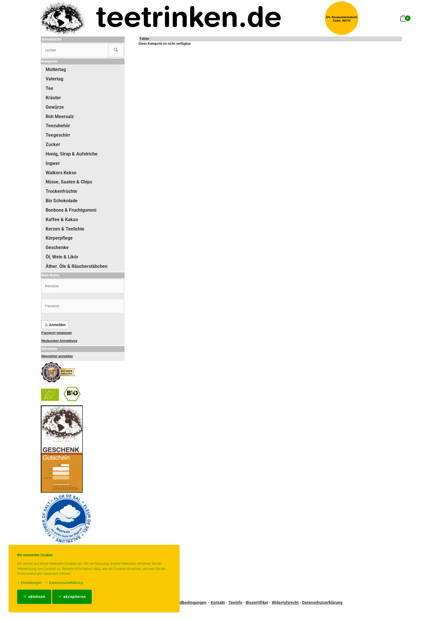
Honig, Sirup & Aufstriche (71, 154)
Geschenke (57, 247)
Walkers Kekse (61, 172)
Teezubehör (58, 125)
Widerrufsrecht (285, 602)
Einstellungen (29, 583)
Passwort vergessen (56, 333)
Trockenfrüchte (61, 191)
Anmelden (55, 325)
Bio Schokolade (62, 200)
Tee (49, 88)
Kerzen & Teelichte (65, 229)
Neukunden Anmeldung (59, 341)
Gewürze (55, 107)
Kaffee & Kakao (62, 219)
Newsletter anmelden (57, 356)
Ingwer (53, 163)
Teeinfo (235, 602)
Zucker (53, 144)
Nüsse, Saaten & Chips (69, 182)
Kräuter (53, 97)
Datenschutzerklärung (64, 583)
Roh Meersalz (60, 116)
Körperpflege (59, 238)
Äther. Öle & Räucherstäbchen (76, 266)
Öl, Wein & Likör (62, 257)
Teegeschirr (58, 135)
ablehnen (34, 596)
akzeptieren (72, 596)
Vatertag (54, 79)
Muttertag (56, 69)
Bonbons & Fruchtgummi (71, 210)
